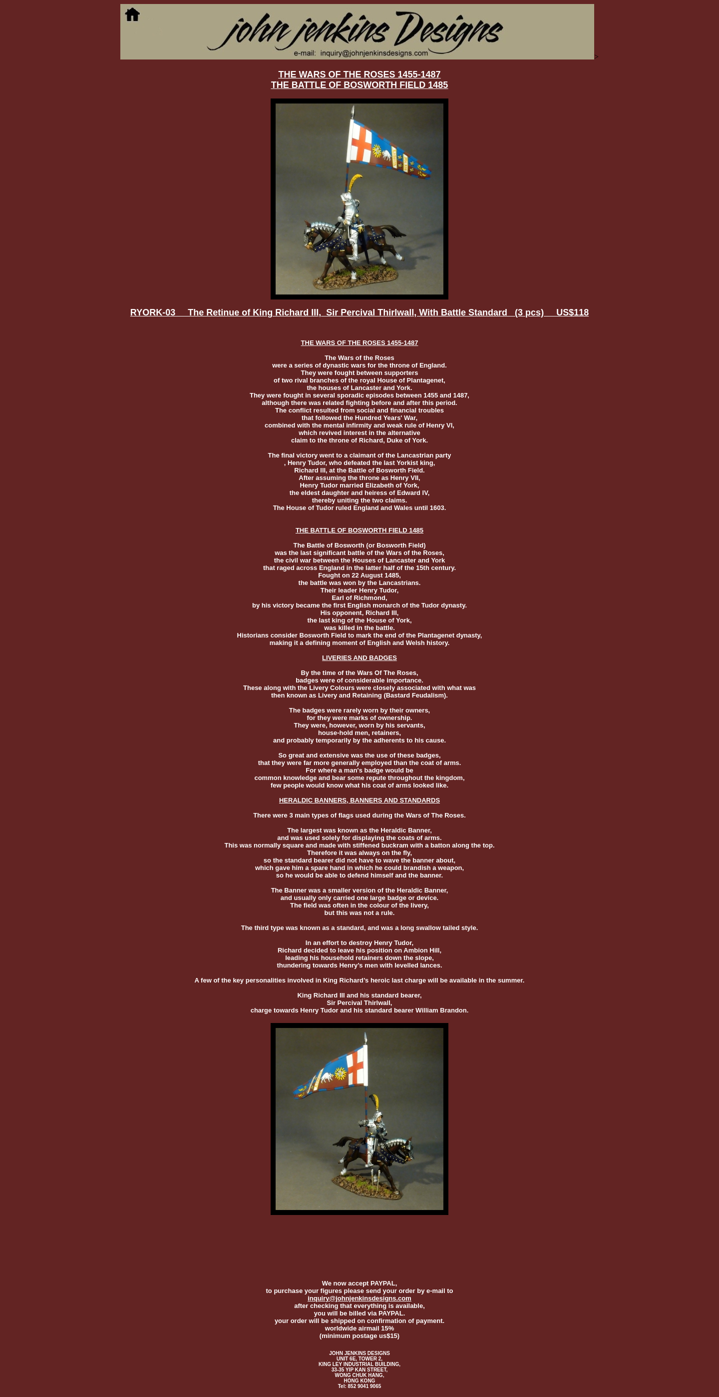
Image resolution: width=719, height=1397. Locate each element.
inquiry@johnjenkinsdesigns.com (359, 1298)
